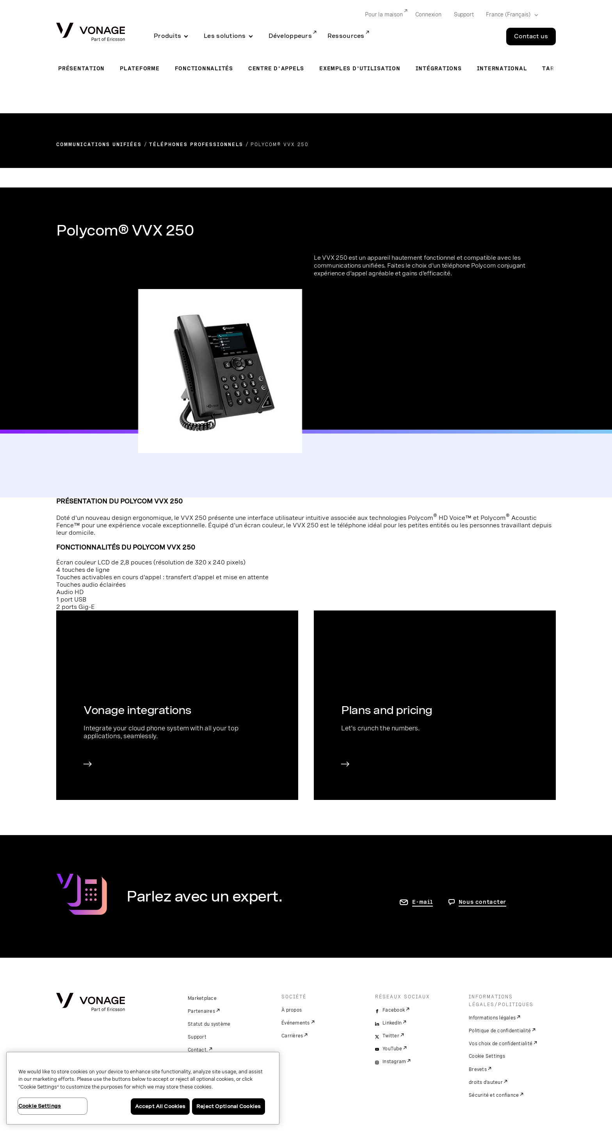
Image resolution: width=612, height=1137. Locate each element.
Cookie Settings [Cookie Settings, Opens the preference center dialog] (39, 1106)
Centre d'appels (276, 68)
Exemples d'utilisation (359, 68)
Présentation (81, 68)
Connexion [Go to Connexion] (428, 14)
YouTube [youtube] (392, 1048)
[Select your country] (509, 15)
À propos (291, 1010)
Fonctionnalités (204, 68)
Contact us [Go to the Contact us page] (531, 36)
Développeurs (290, 35)
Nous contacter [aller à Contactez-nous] (483, 902)
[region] (142, 1088)
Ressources (346, 35)
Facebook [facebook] (393, 1010)
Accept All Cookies (160, 1106)
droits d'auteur (486, 1082)
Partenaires (201, 1011)
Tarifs (553, 68)
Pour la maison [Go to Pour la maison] (383, 14)
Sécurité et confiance (494, 1095)
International (502, 68)
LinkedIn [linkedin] (392, 1023)
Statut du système (209, 1024)
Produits (167, 35)
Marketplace (202, 998)
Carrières (292, 1036)
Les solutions (225, 35)
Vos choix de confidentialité (500, 1043)
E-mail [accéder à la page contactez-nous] (422, 902)
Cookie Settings (487, 1056)
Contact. (198, 1050)
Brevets (478, 1069)
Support (197, 1037)
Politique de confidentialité (500, 1030)
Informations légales (492, 1018)
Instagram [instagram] (394, 1061)
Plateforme (140, 68)
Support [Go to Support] (464, 14)
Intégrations (439, 68)
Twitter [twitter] (390, 1036)
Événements (295, 1023)
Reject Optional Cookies (228, 1106)
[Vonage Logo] (90, 33)
